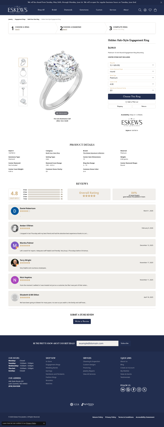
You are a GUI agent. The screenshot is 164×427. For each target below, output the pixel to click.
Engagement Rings (20, 19)
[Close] (161, 2)
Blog (122, 364)
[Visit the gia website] (74, 404)
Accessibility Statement (145, 417)
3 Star (25, 194)
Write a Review (82, 321)
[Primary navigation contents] (83, 10)
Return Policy (98, 417)
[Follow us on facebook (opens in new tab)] (133, 389)
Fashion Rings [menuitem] (51, 377)
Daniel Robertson (28, 208)
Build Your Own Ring (33, 19)
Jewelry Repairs (89, 371)
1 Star (25, 199)
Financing (86, 368)
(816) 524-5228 (62, 121)
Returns (144, 106)
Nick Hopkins (26, 277)
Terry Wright (25, 260)
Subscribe (124, 343)
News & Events (126, 374)
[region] (62, 82)
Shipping (120, 106)
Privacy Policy (110, 417)
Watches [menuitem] (49, 383)
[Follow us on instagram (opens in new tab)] (139, 389)
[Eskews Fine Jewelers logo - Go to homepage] (17, 10)
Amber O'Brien (26, 225)
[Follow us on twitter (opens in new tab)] (144, 389)
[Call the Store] (14, 386)
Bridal (54, 10)
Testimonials (125, 377)
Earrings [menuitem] (49, 371)
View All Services (89, 374)
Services (113, 10)
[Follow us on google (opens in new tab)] (128, 389)
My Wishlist (124, 371)
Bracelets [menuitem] (49, 380)
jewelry (10, 19)
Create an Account (127, 368)
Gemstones (84, 10)
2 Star (25, 197)
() (62, 190)
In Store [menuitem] (49, 361)
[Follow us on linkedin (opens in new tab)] (122, 389)
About (126, 10)
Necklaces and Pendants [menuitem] (55, 374)
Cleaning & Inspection (91, 361)
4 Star (25, 192)
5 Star (25, 190)
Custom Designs (89, 364)
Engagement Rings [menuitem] (53, 364)
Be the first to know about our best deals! (54, 343)
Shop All (41, 10)
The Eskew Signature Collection (93, 153)
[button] (140, 10)
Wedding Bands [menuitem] (52, 368)
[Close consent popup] (44, 423)
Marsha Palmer (27, 243)
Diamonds (68, 10)
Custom (99, 10)
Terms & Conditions (126, 417)
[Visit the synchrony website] (87, 404)
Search (17, 29)
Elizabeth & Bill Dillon (29, 295)
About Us (123, 361)
